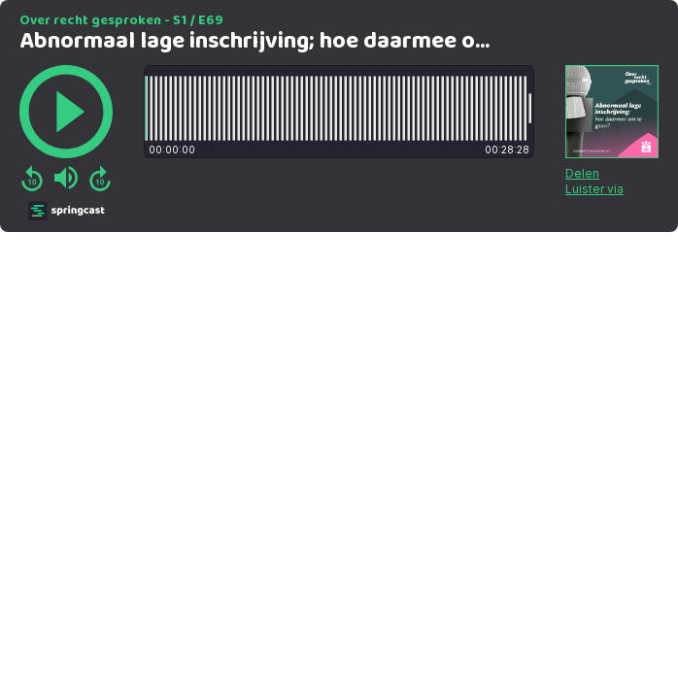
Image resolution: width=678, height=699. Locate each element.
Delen (582, 173)
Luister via (594, 189)
